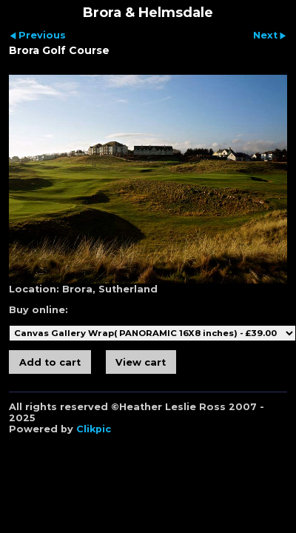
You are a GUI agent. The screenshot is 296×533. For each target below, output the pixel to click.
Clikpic (93, 429)
